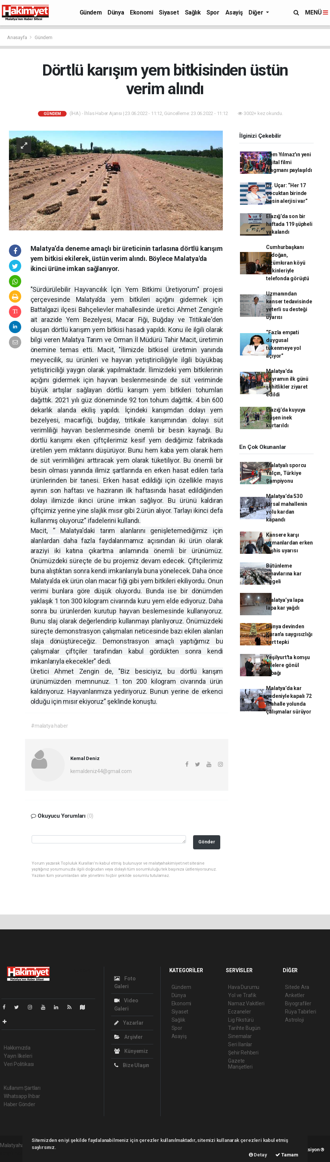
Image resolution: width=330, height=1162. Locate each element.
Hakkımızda (17, 1048)
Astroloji (294, 1020)
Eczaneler (239, 1012)
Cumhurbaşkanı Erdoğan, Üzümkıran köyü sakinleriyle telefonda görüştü (287, 262)
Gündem (91, 12)
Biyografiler (298, 1003)
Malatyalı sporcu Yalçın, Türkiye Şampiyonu (286, 473)
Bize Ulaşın (132, 1065)
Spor (212, 12)
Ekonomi (141, 12)
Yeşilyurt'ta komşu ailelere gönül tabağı (288, 665)
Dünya (116, 12)
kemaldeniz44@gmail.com (101, 771)
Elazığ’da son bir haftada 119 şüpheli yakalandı (289, 224)
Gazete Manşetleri (240, 1064)
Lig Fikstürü (241, 1020)
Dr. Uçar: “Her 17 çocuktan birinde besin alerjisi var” (286, 193)
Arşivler (128, 1037)
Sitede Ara (297, 987)
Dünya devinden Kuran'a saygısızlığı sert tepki (289, 634)
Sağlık (193, 12)
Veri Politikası (19, 1064)
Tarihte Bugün (244, 1028)
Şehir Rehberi (243, 1053)
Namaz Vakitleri (246, 1003)
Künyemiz (131, 1051)
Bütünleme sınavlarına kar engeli (283, 573)
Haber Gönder (19, 1104)
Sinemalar (239, 1036)
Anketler (294, 995)
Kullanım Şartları (22, 1088)
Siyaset (169, 12)
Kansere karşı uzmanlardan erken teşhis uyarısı (289, 542)
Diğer (257, 12)
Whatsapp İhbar (22, 1096)
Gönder (206, 842)
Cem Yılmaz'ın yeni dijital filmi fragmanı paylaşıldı (289, 162)
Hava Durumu (243, 987)
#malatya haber (49, 726)
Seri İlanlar (240, 1044)
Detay (258, 1155)
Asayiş (234, 12)
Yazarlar (129, 1023)
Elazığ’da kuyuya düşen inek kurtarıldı (285, 417)
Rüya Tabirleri (300, 1012)
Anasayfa (17, 37)
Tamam (286, 1155)
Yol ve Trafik (242, 995)
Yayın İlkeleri (18, 1056)
